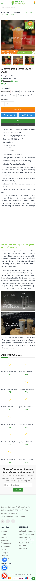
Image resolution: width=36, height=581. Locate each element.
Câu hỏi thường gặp (26, 534)
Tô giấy (3, 549)
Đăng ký (18, 489)
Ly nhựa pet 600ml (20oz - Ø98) (11, 442)
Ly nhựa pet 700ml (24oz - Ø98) (11, 459)
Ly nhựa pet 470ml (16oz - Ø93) (11, 424)
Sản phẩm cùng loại (11, 355)
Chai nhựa (4, 537)
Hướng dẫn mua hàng (27, 531)
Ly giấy (3, 534)
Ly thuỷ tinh (5, 552)
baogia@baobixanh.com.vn (16, 516)
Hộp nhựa (4, 540)
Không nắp (5, 92)
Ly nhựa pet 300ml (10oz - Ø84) (11, 389)
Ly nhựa (4, 531)
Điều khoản (23, 548)
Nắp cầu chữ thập (8, 95)
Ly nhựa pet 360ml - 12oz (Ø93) (11, 407)
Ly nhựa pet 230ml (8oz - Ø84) (10, 371)
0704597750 (27, 115)
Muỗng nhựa (5, 546)
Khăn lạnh (4, 555)
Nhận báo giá (9, 115)
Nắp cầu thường (27, 91)
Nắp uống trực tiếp (25, 95)
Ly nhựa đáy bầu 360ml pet (27, 459)
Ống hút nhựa (6, 543)
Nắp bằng (15, 91)
